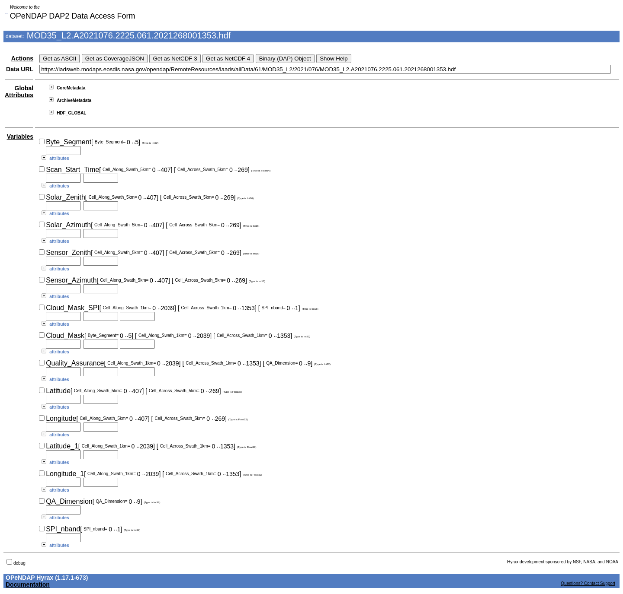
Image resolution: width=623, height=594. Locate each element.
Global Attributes (19, 91)
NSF (577, 561)
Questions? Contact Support (588, 583)
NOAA (612, 561)
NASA (589, 561)
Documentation (28, 584)
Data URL (19, 69)
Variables (20, 136)
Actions (22, 58)
